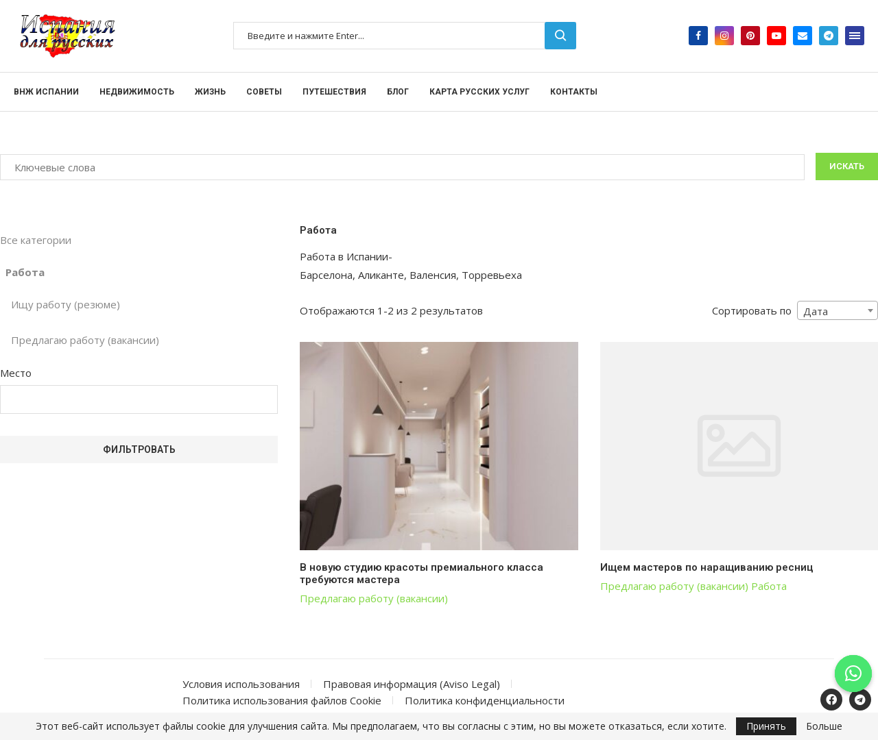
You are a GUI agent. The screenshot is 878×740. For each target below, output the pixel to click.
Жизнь (210, 92)
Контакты (573, 92)
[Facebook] (698, 35)
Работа (769, 586)
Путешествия (334, 92)
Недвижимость (136, 92)
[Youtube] (776, 35)
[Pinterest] (750, 35)
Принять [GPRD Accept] (766, 725)
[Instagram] (724, 35)
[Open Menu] (854, 35)
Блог (398, 92)
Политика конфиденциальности (485, 700)
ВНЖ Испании (46, 92)
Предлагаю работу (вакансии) (374, 598)
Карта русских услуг (479, 92)
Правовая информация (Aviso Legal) (411, 684)
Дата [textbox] (815, 311)
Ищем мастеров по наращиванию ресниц (706, 567)
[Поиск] (404, 35)
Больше (824, 726)
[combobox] (837, 310)
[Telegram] (828, 35)
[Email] (802, 35)
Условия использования (241, 684)
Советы (264, 92)
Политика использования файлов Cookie (281, 700)
